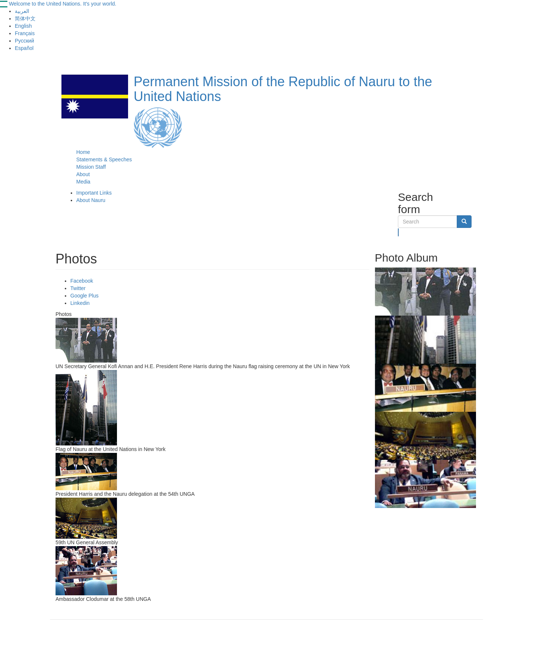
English (23, 26)
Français (25, 33)
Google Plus (84, 296)
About (83, 174)
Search (398, 232)
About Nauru (90, 200)
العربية (22, 11)
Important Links (94, 193)
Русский (24, 41)
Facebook (81, 281)
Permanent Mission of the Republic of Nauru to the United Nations (283, 89)
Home (83, 152)
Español (24, 48)
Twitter (78, 288)
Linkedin (80, 303)
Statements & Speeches (104, 159)
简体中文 (25, 18)
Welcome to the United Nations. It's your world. (62, 4)
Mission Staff (91, 167)
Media (83, 182)
